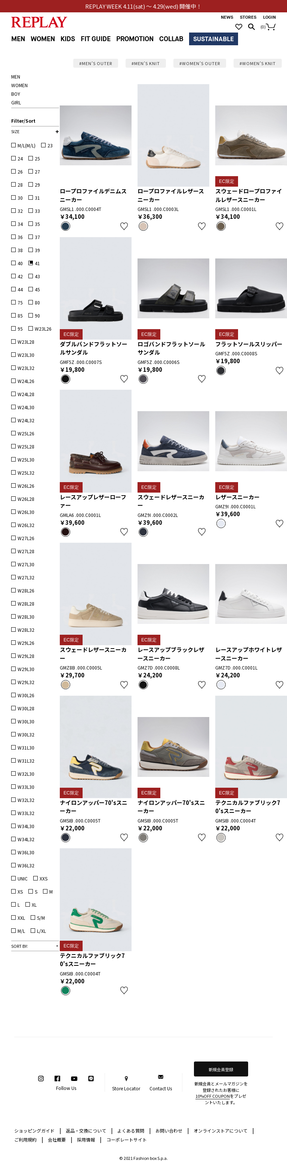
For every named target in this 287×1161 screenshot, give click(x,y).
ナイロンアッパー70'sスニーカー (93, 807)
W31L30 (26, 747)
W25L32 (26, 472)
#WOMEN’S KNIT (258, 63)
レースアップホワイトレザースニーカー (248, 654)
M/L (21, 931)
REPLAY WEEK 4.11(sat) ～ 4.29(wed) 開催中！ (143, 6)
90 (37, 315)
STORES (248, 17)
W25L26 (26, 433)
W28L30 (26, 616)
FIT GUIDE (96, 39)
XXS (43, 878)
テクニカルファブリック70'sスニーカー (247, 807)
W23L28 (26, 342)
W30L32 (26, 734)
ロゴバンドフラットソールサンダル (171, 348)
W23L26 (43, 328)
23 (50, 145)
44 (20, 289)
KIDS (68, 39)
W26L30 (26, 512)
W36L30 (26, 852)
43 (37, 276)
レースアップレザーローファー (93, 501)
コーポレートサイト (127, 1139)
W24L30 (26, 407)
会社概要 (60, 1139)
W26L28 (26, 499)
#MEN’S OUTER (95, 63)
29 (37, 184)
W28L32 (26, 630)
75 (20, 302)
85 (20, 315)
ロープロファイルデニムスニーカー (93, 195)
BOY (15, 94)
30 (20, 197)
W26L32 (26, 525)
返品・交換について (89, 1130)
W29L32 (26, 682)
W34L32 (26, 839)
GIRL (16, 102)
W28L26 (26, 590)
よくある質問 (134, 1130)
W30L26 (26, 695)
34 (20, 224)
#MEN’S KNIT (146, 63)
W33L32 (26, 813)
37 (37, 237)
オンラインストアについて (224, 1130)
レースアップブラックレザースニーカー (171, 654)
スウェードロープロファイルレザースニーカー (248, 195)
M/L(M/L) (27, 145)
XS (20, 891)
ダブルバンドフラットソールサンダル (93, 348)
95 (20, 328)
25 (37, 158)
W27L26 (26, 538)
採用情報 (86, 1139)
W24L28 (26, 394)
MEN (18, 39)
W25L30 (26, 459)
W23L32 (26, 368)
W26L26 (26, 486)
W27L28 (26, 551)
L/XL (41, 931)
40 (20, 263)
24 (20, 158)
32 (20, 211)
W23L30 (26, 355)
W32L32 (26, 800)
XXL (21, 918)
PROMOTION (135, 39)
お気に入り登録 (124, 226)
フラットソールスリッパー (249, 344)
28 (20, 184)
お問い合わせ (172, 1130)
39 (37, 250)
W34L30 (26, 826)
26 (20, 171)
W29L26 (26, 643)
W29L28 (26, 656)
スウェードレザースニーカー (171, 501)
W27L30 (26, 564)
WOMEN (43, 39)
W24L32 (26, 420)
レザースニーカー (237, 497)
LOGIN (269, 17)
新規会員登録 (221, 1069)
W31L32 (26, 760)
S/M (41, 918)
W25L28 (26, 446)
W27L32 (26, 577)
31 (37, 197)
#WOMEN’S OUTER (199, 63)
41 (37, 263)
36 (20, 237)
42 (20, 276)
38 (20, 250)
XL (34, 904)
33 (37, 211)
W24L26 (26, 381)
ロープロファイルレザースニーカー (171, 195)
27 (37, 171)
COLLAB (171, 39)
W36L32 (26, 865)
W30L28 (26, 708)
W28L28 (26, 603)
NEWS (227, 17)
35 (37, 224)
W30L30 (26, 721)
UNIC (23, 878)
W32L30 (26, 774)
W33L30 (26, 787)
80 (37, 302)
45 (37, 289)
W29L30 (26, 669)
